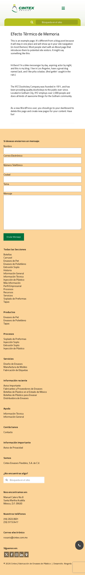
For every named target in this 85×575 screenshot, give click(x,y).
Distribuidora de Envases (16, 398)
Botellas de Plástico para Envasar (20, 395)
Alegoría (68, 563)
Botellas (8, 254)
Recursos (8, 292)
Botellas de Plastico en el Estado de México (25, 392)
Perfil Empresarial (12, 286)
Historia (8, 270)
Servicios (8, 295)
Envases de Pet (11, 261)
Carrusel (8, 257)
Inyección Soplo (11, 342)
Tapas (6, 302)
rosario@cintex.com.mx (16, 537)
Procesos (8, 289)
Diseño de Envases (13, 364)
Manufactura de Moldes (15, 367)
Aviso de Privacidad (13, 447)
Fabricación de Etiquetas (16, 370)
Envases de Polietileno (15, 264)
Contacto (8, 432)
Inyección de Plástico (14, 279)
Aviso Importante (12, 385)
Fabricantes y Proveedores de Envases (23, 388)
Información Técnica (13, 276)
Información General (14, 273)
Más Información (12, 283)
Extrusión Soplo (11, 267)
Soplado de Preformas (15, 298)
